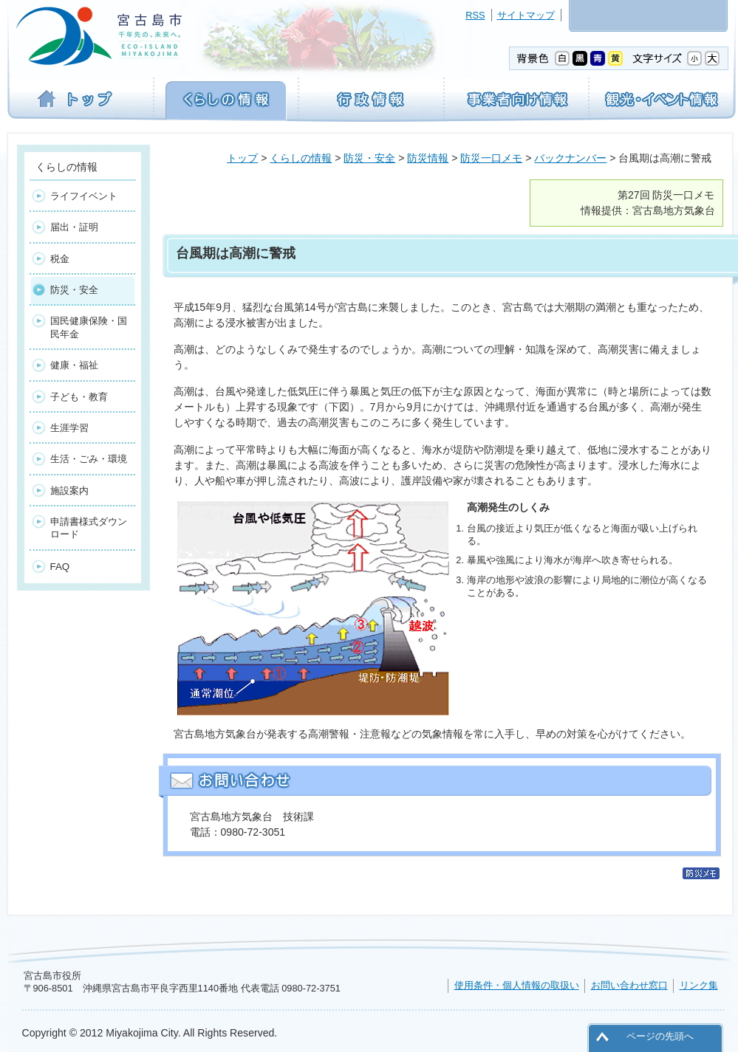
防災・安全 (369, 158)
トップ (242, 158)
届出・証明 (74, 227)
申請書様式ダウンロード (88, 528)
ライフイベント (83, 196)
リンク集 (699, 985)
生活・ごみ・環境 (88, 458)
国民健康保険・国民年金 (88, 327)
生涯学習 (69, 427)
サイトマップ (526, 15)
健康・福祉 (74, 365)
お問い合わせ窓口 (629, 985)
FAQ (60, 566)
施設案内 (69, 490)
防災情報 (427, 158)
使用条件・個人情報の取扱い (516, 985)
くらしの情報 (301, 158)
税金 (59, 258)
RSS (475, 15)
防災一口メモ (491, 158)
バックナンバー (570, 158)
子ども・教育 (79, 396)
